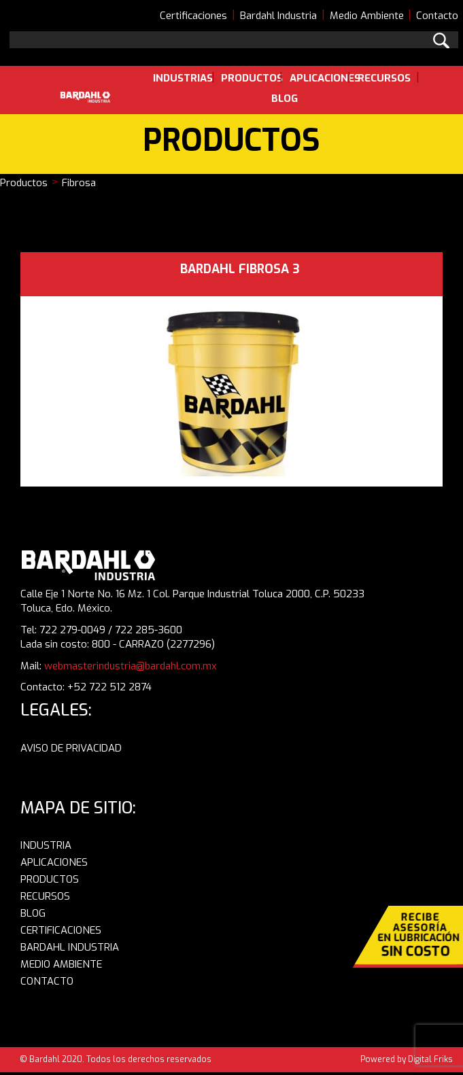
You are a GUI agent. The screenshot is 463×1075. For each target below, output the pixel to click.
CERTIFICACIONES (60, 930)
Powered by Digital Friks (406, 1059)
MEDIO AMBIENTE (61, 964)
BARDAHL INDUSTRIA (69, 947)
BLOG (33, 913)
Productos (252, 78)
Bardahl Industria (278, 15)
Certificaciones (193, 15)
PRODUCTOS (49, 879)
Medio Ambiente (367, 15)
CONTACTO (46, 981)
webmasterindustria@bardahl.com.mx (130, 666)
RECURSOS (45, 896)
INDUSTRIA (45, 845)
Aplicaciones (325, 78)
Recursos (384, 78)
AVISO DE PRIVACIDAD (71, 748)
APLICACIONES (54, 862)
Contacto (437, 15)
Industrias (183, 78)
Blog (284, 98)
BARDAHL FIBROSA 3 (240, 269)
